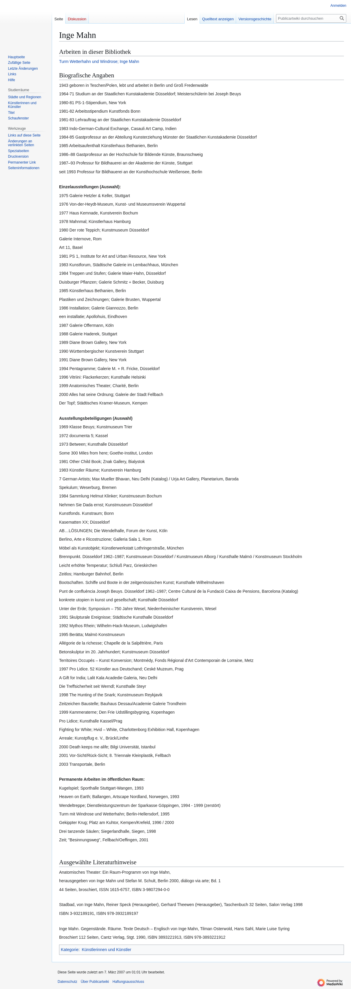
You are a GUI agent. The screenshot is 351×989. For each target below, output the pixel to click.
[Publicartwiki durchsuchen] (311, 18)
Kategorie (69, 949)
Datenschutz (67, 982)
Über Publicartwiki (95, 982)
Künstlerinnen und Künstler (106, 949)
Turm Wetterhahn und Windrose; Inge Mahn (99, 61)
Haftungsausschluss (128, 982)
